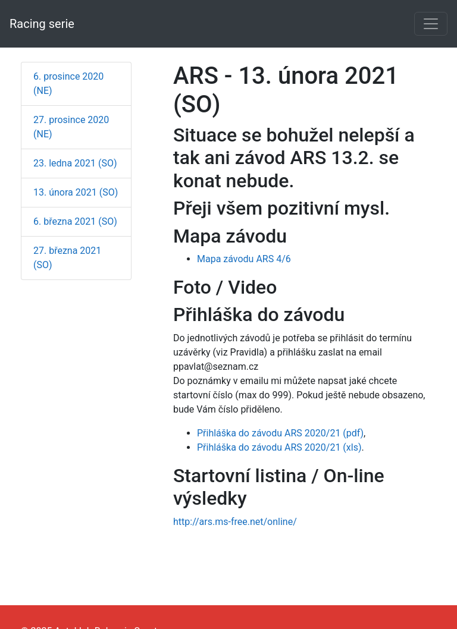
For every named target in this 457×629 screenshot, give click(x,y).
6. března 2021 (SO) (75, 221)
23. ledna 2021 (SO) (75, 163)
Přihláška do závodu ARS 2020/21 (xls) (279, 447)
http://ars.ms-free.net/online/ (235, 521)
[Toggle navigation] (430, 24)
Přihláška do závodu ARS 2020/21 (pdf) (280, 433)
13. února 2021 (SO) (75, 192)
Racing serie (42, 24)
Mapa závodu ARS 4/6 (244, 259)
